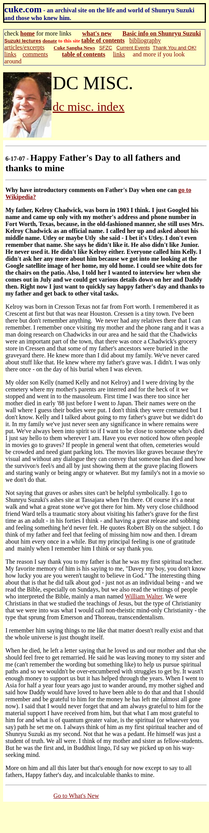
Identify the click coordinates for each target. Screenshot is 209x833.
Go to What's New (76, 795)
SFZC (105, 48)
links (10, 54)
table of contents (103, 40)
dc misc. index (89, 107)
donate (50, 41)
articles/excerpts (24, 47)
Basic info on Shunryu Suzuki (161, 33)
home (27, 33)
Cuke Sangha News (74, 48)
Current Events (133, 48)
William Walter (144, 596)
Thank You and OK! (174, 48)
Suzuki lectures (22, 41)
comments (35, 54)
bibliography (145, 40)
